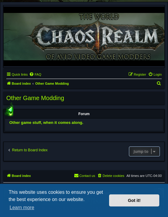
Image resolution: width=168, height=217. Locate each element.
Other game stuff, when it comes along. (46, 122)
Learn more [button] (22, 207)
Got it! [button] (134, 200)
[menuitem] (35, 74)
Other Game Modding (35, 98)
